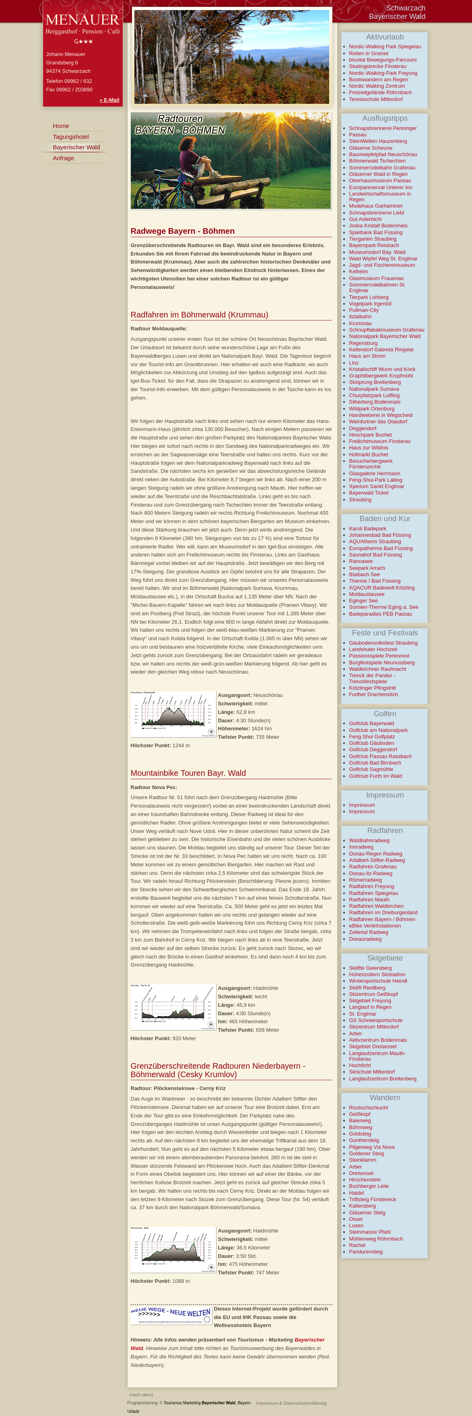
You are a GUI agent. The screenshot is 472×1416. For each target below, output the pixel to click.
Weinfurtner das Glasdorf (378, 421)
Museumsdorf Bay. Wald (377, 252)
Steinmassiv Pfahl (370, 1232)
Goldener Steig (366, 1153)
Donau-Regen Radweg (375, 854)
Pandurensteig (366, 1252)
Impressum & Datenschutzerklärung (291, 1403)
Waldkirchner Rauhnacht (377, 669)
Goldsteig (360, 1134)
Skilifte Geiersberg (370, 968)
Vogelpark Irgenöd (370, 304)
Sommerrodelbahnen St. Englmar (377, 287)
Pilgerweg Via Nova (372, 1147)
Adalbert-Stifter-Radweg (377, 860)
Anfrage (63, 158)
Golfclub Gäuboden (371, 743)
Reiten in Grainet (369, 53)
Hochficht (360, 1065)
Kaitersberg (362, 1206)
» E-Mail (109, 100)
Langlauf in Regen (370, 1007)
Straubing (360, 500)
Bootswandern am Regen (378, 79)
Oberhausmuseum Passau (380, 180)
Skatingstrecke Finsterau (378, 66)
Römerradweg (365, 880)
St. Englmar (363, 1014)
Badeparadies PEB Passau (380, 614)
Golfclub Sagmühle (371, 769)
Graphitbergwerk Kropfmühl (381, 376)
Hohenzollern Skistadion (377, 974)
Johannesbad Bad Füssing (380, 535)
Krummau (360, 323)
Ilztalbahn (360, 316)
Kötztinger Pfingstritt (372, 688)
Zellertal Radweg (369, 932)
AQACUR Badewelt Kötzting (382, 588)
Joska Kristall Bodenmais (378, 226)
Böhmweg (361, 1127)
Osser (356, 1219)
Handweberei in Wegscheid (381, 415)
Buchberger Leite (369, 1186)
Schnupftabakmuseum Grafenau (387, 330)
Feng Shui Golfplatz (372, 737)
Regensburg (363, 343)
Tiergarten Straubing (373, 239)
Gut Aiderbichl (365, 219)
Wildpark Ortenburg (372, 409)
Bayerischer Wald (219, 1403)
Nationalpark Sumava (374, 389)
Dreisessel (361, 1173)
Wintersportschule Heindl (378, 981)
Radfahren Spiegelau (373, 893)
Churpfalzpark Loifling (374, 395)
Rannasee (361, 561)
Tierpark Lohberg (369, 297)
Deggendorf (363, 428)
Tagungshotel (71, 136)
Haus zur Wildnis (369, 448)
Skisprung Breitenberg (375, 382)
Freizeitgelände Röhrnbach (380, 92)
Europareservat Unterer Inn (381, 187)
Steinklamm (363, 1160)
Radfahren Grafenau (373, 867)
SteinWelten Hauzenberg (378, 141)
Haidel (356, 1193)
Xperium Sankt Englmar (376, 486)
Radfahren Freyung (371, 886)
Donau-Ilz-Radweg (371, 873)
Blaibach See (364, 574)
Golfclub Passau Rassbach (380, 756)
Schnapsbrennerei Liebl (376, 213)
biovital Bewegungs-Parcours (383, 60)
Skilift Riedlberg (367, 988)
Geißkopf (360, 1114)
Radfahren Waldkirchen (376, 906)
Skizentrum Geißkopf (373, 994)
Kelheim (358, 271)
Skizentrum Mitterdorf (374, 1027)
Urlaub (133, 1411)
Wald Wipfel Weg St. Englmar (383, 259)
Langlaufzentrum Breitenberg (383, 1079)
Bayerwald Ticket (369, 493)
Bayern (244, 1403)
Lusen (356, 1225)
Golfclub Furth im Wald (375, 776)
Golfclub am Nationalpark (378, 730)
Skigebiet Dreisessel (373, 1046)
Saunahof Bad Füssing (375, 555)
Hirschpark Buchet (370, 435)
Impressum (362, 805)
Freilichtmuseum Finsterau (380, 441)
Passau (358, 135)
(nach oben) (141, 1394)
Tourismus (173, 1403)
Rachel (357, 1245)
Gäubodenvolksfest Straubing (383, 643)
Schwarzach (405, 8)
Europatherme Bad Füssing (381, 548)
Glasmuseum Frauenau (376, 278)
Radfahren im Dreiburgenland (383, 912)
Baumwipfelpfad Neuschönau (383, 154)
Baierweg (360, 1120)
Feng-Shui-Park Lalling (375, 480)
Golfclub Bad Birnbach (375, 763)
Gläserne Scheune (371, 148)
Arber (355, 1034)
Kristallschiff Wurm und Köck (382, 369)
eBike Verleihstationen (375, 926)
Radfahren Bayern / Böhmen (382, 919)
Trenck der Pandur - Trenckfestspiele (372, 678)
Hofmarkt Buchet (368, 454)
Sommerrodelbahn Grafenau (382, 168)
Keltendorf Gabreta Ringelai (381, 349)
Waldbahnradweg (369, 840)
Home (61, 125)
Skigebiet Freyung (370, 1001)
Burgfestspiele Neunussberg (382, 663)
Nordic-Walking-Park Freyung (383, 73)
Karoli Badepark (368, 529)
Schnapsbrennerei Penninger (383, 128)
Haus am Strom (367, 356)
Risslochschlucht (368, 1108)
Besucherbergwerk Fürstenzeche (371, 464)
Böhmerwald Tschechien (377, 161)
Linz (354, 363)
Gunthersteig (364, 1140)
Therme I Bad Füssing (375, 581)
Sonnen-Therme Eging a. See (383, 607)
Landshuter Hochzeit (373, 649)
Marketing (192, 1403)
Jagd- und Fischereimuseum (382, 265)
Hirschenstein (365, 1180)
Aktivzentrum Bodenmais (378, 1040)
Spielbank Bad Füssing (376, 232)
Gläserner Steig (367, 1213)
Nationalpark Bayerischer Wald (385, 336)
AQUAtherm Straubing (375, 541)
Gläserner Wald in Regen (378, 174)
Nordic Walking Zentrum (377, 86)
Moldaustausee (367, 594)
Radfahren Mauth (369, 900)
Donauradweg (365, 939)
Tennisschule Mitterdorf (376, 99)
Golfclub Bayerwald (371, 723)
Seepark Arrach (367, 568)
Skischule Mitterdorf (372, 1072)
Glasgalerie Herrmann (374, 473)
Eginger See (363, 601)
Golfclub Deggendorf (373, 749)
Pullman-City (364, 310)
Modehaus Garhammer (376, 206)
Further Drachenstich (373, 694)
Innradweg (361, 847)
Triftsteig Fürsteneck (372, 1199)
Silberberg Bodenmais (375, 402)
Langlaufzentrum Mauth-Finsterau (377, 1056)
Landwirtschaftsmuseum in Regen (380, 196)
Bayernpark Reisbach (374, 245)
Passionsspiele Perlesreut (379, 656)
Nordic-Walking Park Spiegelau (385, 46)
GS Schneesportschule (376, 1020)
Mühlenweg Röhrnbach (376, 1239)
